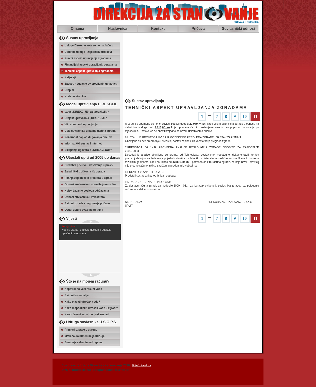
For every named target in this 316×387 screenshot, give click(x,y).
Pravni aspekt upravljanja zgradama (88, 58)
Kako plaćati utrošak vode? (82, 301)
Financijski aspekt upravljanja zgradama (91, 64)
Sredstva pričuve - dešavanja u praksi (89, 165)
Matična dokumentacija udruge (85, 336)
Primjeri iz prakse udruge (81, 329)
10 (245, 116)
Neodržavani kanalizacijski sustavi (87, 314)
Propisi (69, 90)
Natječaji (70, 77)
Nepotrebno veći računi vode (83, 289)
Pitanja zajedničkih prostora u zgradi (88, 178)
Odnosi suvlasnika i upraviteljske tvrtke (90, 184)
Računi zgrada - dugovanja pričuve (87, 203)
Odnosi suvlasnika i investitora (85, 197)
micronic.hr (122, 370)
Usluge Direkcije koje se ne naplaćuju (89, 45)
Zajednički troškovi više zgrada (85, 171)
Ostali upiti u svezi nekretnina (84, 209)
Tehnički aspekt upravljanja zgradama (89, 71)
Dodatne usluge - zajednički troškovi (88, 51)
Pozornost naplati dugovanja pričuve (88, 137)
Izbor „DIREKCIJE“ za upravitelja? (87, 111)
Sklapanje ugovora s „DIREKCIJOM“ (88, 150)
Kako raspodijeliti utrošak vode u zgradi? (91, 308)
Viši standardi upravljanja (81, 124)
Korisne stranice (75, 96)
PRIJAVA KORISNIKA (246, 22)
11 (255, 116)
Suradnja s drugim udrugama (84, 342)
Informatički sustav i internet (83, 143)
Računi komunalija (77, 295)
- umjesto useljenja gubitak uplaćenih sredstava (90, 229)
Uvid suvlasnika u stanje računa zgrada (90, 130)
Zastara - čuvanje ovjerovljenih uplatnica (91, 83)
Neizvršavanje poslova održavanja (87, 190)
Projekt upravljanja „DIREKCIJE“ (86, 118)
